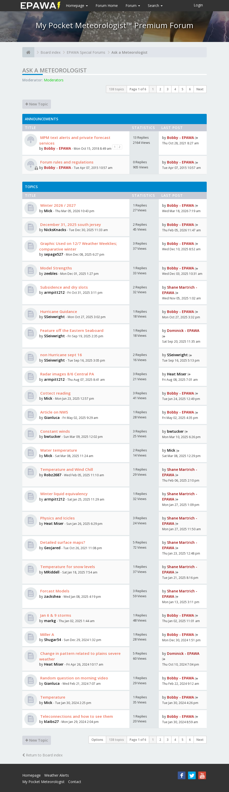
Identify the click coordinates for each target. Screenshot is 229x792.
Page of (138, 89)
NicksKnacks (55, 229)
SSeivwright (54, 316)
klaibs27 (51, 721)
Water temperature (58, 450)
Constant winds (54, 431)
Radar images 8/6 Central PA (66, 373)
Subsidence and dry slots (63, 287)
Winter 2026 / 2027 (57, 205)
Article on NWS (53, 412)
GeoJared (52, 547)
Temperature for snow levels (67, 566)
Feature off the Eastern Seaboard (71, 330)
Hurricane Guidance (58, 311)
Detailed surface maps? (62, 542)
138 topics (116, 89)
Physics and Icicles (57, 517)
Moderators (54, 80)
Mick (48, 210)
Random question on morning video (73, 677)
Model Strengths (55, 267)
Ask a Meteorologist (129, 52)
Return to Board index (42, 755)
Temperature (52, 697)
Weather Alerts (56, 775)
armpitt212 (54, 292)
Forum (133, 5)
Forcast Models (54, 590)
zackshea (52, 596)
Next (200, 89)
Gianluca (52, 417)
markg (50, 620)
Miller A (46, 634)
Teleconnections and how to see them (76, 716)
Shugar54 (52, 639)
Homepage (77, 5)
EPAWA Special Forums (86, 52)
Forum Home (107, 5)
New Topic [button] (36, 104)
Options (97, 739)
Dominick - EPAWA (183, 330)
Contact (74, 781)
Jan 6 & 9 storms (55, 615)
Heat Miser (176, 374)
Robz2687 (52, 474)
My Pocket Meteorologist (43, 781)
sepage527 (53, 254)
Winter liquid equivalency (63, 493)
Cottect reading (55, 393)
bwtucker (52, 436)
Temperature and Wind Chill (66, 469)
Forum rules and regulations (66, 162)
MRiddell (51, 572)
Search (155, 5)
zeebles (50, 273)
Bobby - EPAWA (57, 148)
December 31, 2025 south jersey (70, 224)
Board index (50, 52)
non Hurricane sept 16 (60, 354)
